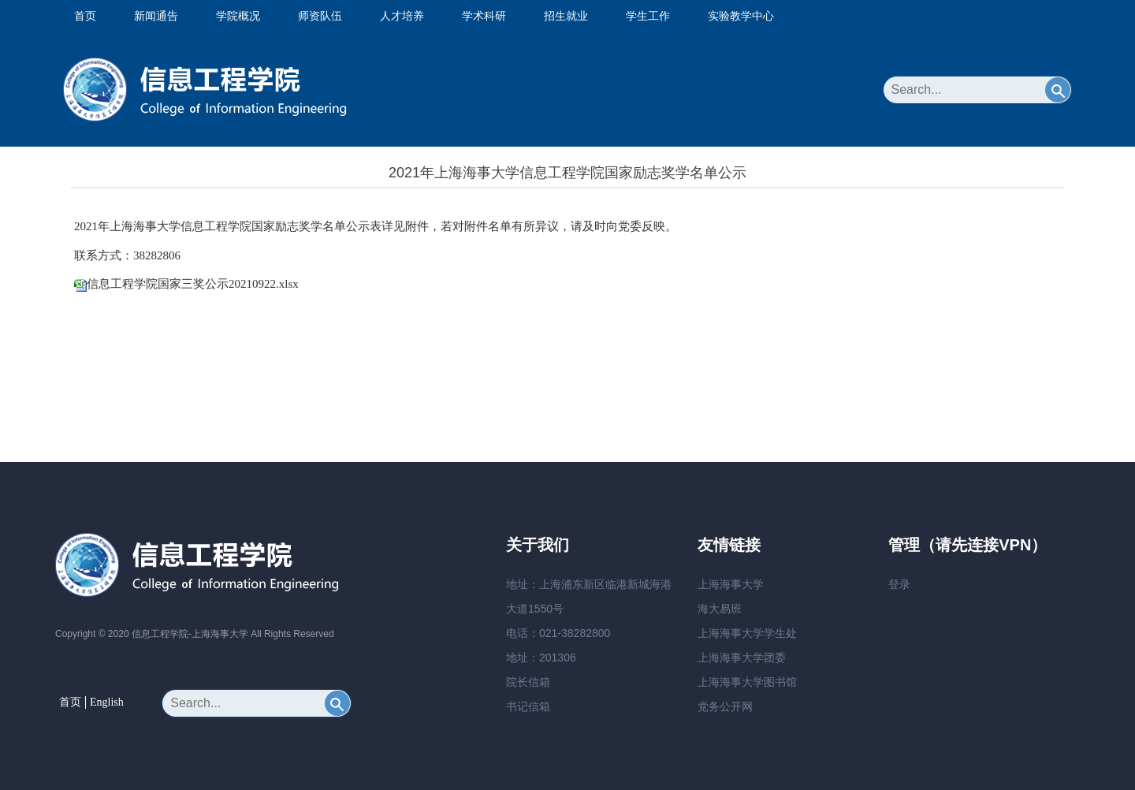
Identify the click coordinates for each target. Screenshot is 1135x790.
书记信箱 (528, 706)
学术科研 (484, 15)
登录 (899, 584)
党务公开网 (725, 706)
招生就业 (566, 15)
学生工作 (648, 15)
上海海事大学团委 (742, 657)
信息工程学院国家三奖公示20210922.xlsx (193, 284)
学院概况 (238, 15)
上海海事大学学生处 (747, 633)
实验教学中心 (741, 15)
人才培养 (402, 15)
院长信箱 (528, 682)
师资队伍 (320, 15)
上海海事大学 (731, 584)
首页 (85, 15)
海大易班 (720, 608)
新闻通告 (156, 15)
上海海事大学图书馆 (747, 682)
